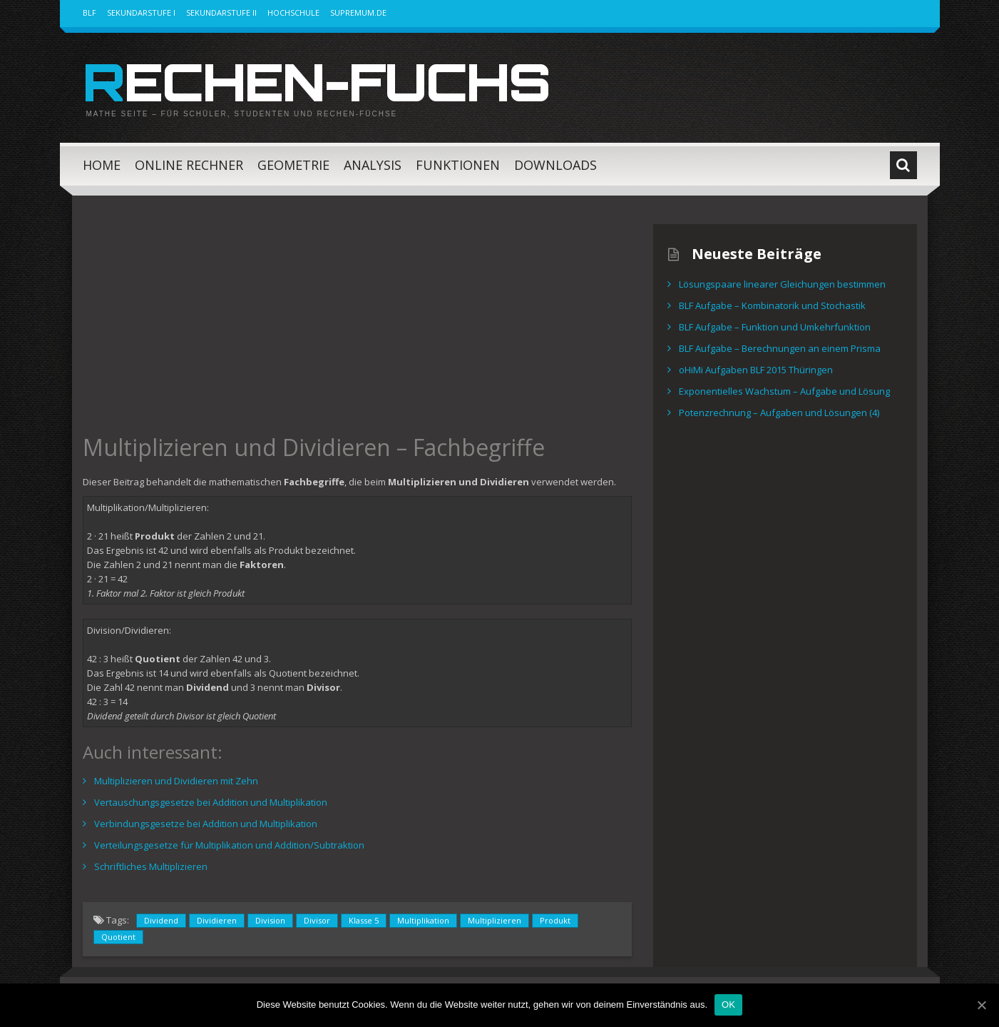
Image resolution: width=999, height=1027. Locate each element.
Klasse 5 (364, 920)
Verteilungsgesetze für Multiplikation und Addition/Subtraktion (229, 845)
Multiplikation (423, 920)
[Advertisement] (357, 324)
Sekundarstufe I (141, 12)
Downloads (555, 164)
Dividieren (217, 920)
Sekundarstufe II (221, 12)
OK (728, 1004)
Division (270, 920)
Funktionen (458, 164)
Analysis (372, 164)
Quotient (118, 936)
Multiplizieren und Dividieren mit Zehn (176, 780)
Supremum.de (358, 12)
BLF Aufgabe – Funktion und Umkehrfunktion (775, 326)
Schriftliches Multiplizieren (151, 866)
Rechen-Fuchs (316, 81)
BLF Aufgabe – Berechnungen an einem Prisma (780, 348)
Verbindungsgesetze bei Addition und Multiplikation (205, 823)
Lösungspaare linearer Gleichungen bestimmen (782, 284)
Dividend (161, 920)
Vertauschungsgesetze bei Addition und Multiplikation (210, 802)
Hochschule (293, 12)
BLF (89, 12)
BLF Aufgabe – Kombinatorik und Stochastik (772, 305)
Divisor (317, 920)
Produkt (555, 920)
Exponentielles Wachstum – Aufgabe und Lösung (784, 391)
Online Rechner (189, 164)
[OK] (981, 1005)
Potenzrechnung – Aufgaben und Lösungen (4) (779, 412)
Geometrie (293, 164)
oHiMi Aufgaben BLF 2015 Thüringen (756, 369)
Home (102, 164)
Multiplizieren (494, 920)
